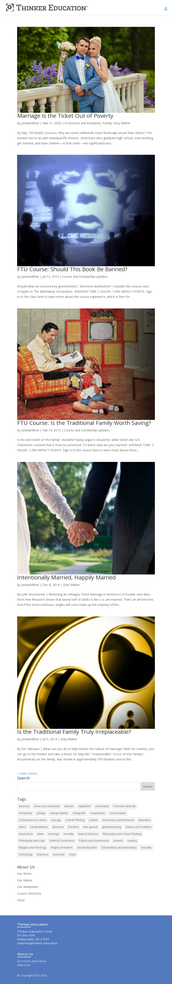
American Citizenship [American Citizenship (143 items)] (47, 806)
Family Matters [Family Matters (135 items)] (39, 827)
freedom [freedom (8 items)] (73, 827)
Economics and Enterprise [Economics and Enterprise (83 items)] (118, 820)
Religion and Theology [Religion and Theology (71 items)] (32, 848)
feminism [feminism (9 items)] (58, 827)
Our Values (24, 880)
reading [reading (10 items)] (132, 841)
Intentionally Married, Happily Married (66, 577)
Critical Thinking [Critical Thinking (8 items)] (75, 820)
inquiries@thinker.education (37, 943)
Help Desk (24, 965)
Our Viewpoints (27, 887)
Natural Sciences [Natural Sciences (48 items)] (88, 834)
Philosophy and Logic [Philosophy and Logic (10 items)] (32, 841)
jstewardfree (30, 123)
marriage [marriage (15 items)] (53, 834)
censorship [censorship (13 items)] (102, 806)
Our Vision (24, 874)
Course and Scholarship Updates (85, 277)
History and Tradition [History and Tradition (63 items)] (138, 827)
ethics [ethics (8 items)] (22, 827)
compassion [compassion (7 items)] (97, 813)
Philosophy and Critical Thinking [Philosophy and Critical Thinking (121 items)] (121, 834)
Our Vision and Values (31, 961)
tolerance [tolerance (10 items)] (43, 855)
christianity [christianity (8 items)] (25, 813)
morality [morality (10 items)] (68, 834)
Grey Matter (122, 123)
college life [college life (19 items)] (79, 813)
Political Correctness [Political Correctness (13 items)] (62, 841)
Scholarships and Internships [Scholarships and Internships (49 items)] (118, 848)
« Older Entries (27, 773)
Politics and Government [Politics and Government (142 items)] (94, 841)
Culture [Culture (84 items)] (93, 820)
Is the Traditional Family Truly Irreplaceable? (74, 732)
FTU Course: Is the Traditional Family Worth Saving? (84, 423)
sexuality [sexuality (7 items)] (146, 848)
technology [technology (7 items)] (25, 855)
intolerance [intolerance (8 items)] (26, 834)
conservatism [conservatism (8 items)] (117, 813)
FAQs (21, 900)
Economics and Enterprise (83, 123)
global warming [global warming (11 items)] (111, 827)
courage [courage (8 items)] (56, 820)
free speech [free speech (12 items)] (90, 827)
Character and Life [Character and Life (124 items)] (124, 806)
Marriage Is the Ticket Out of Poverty (65, 116)
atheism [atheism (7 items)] (69, 806)
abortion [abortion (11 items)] (24, 806)
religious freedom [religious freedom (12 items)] (61, 848)
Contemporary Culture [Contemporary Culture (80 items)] (33, 820)
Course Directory (29, 894)
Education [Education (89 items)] (144, 820)
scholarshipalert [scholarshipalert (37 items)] (87, 848)
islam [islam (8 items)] (40, 834)
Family (107, 123)
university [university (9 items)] (59, 855)
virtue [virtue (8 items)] (72, 855)
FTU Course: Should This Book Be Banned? (72, 269)
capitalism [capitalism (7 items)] (84, 806)
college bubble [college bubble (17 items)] (59, 813)
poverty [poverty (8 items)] (118, 841)
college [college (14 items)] (40, 813)
